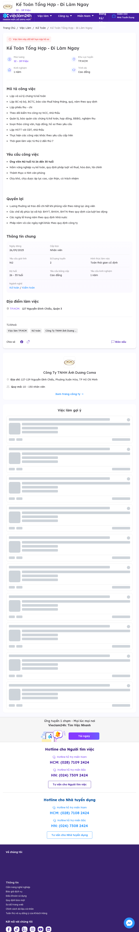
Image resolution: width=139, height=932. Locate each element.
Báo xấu (118, 341)
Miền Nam (85, 16)
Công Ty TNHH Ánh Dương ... (60, 330)
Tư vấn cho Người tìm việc (70, 784)
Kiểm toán (28, 287)
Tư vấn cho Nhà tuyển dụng (69, 835)
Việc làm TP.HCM (17, 330)
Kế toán (15, 287)
